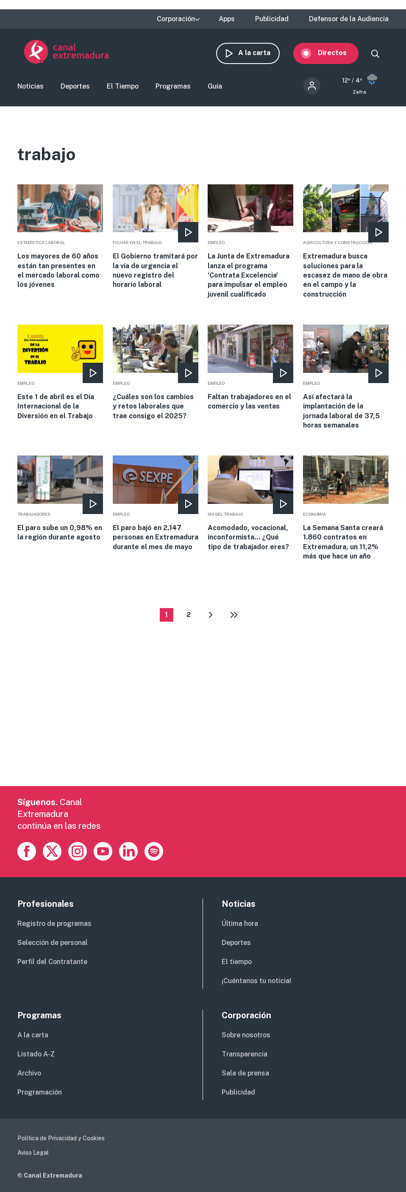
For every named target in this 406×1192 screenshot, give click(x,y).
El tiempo (237, 963)
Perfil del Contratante (52, 963)
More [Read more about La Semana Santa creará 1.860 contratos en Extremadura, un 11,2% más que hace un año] (346, 509)
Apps (227, 19)
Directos (339, 53)
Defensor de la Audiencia (349, 19)
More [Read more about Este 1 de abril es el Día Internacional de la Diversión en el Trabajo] (60, 374)
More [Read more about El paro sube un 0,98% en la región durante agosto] (60, 500)
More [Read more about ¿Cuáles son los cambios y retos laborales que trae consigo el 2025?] (155, 374)
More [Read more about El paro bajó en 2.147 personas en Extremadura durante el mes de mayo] (155, 505)
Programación (39, 1093)
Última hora (240, 925)
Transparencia (244, 1055)
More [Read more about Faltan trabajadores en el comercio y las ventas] (250, 369)
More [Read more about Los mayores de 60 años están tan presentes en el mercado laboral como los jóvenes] (60, 238)
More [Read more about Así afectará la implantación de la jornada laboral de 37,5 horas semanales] (346, 378)
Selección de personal (52, 944)
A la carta (261, 53)
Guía (215, 87)
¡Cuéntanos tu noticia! (256, 982)
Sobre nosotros (246, 1036)
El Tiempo (123, 87)
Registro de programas (54, 925)
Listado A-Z (36, 1055)
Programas (173, 87)
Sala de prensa (245, 1074)
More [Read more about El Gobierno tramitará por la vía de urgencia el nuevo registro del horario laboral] (155, 238)
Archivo (29, 1074)
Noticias (30, 87)
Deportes (75, 87)
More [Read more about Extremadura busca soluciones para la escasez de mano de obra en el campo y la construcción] (346, 243)
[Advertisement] (201, 728)
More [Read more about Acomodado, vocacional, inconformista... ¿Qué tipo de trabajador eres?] (250, 505)
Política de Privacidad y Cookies (61, 1139)
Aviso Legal (33, 1153)
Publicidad (272, 19)
